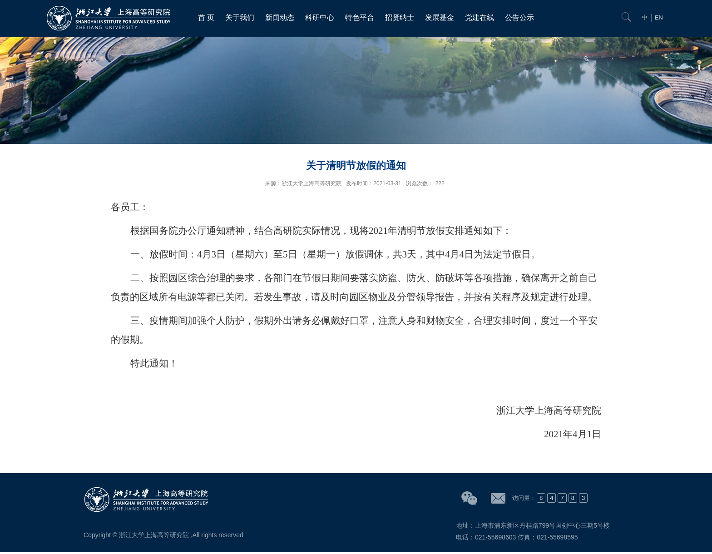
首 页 (206, 17)
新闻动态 (279, 17)
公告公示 (519, 17)
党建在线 (479, 17)
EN (659, 17)
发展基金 (439, 17)
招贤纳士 (399, 17)
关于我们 (239, 17)
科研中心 (319, 17)
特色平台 (359, 17)
